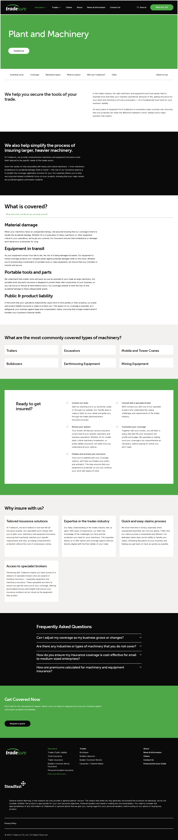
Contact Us (115, 7)
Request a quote (17, 723)
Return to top (162, 75)
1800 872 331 (162, 7)
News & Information (96, 7)
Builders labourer (87, 756)
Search (141, 7)
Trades (56, 7)
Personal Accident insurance (60, 770)
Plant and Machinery (57, 774)
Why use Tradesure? (96, 75)
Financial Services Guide (154, 763)
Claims (69, 7)
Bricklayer (84, 752)
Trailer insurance (55, 760)
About (79, 7)
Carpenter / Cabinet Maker (92, 763)
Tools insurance (55, 756)
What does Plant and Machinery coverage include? (27, 214)
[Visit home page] (24, 751)
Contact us (19, 51)
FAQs (114, 75)
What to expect (73, 75)
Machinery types (53, 75)
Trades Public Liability (57, 752)
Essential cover (17, 75)
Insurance (41, 7)
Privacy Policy (10, 823)
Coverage (34, 75)
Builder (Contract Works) (91, 760)
